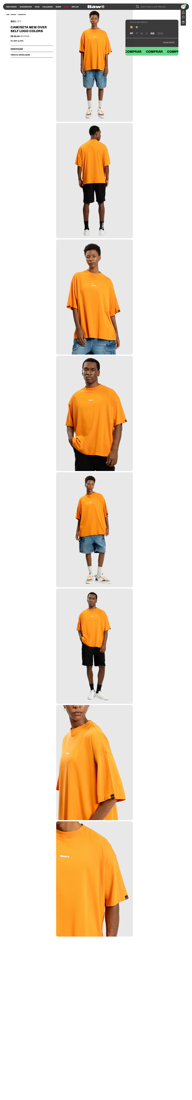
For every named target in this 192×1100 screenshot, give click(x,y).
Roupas (13, 14)
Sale (66, 6)
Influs (75, 6)
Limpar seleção (168, 41)
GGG (160, 33)
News (58, 6)
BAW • (8, 14)
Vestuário (11, 6)
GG (152, 33)
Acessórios (26, 6)
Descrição (18, 48)
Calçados (48, 6)
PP (131, 33)
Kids (37, 6)
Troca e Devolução (21, 54)
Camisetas (22, 14)
